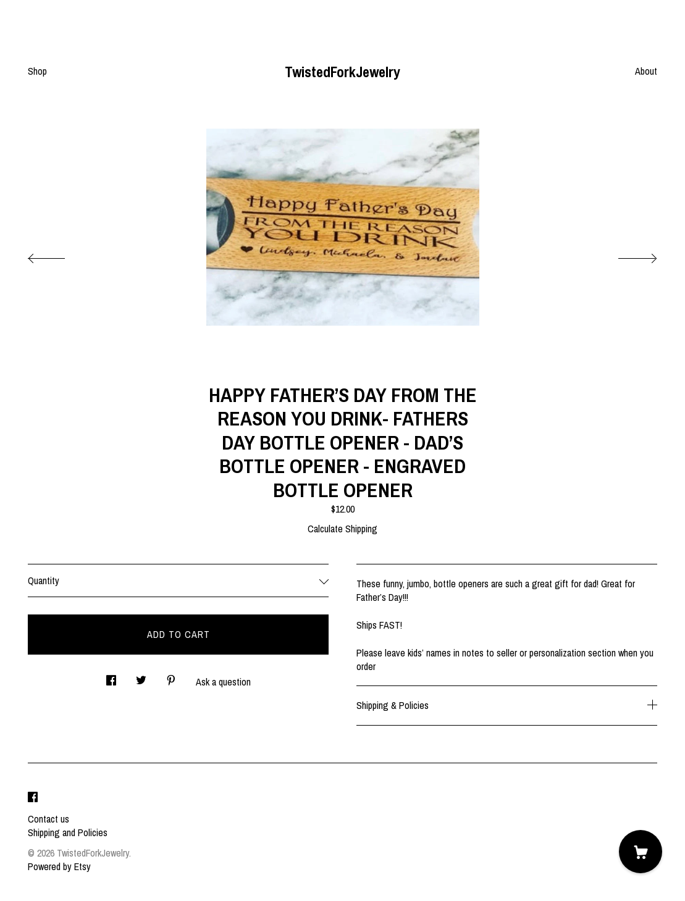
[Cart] (640, 851)
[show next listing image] (626, 255)
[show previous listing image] (59, 255)
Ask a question (223, 682)
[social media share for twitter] (141, 677)
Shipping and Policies (67, 832)
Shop (37, 71)
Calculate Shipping (342, 528)
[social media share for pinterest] (171, 677)
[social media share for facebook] (111, 677)
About (646, 71)
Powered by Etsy (59, 866)
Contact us (48, 819)
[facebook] (33, 798)
